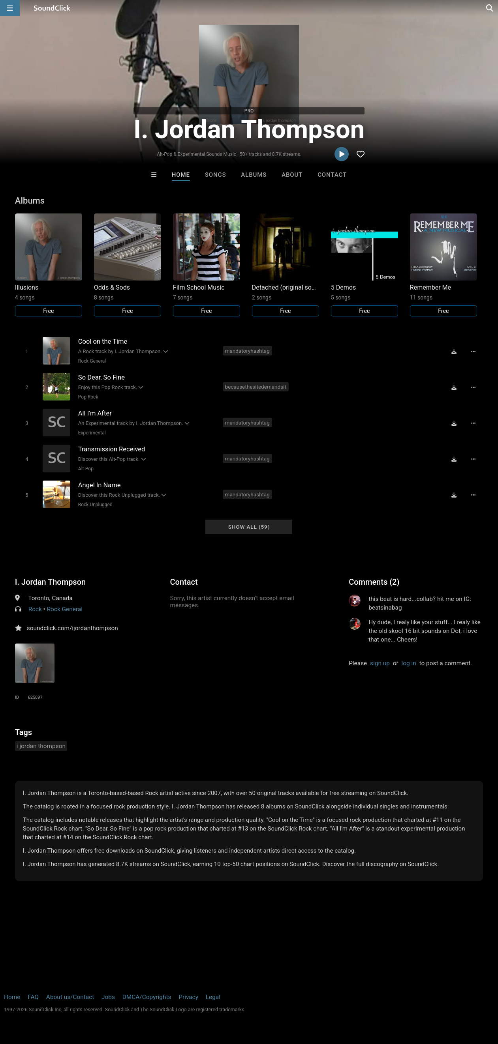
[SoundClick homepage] (52, 8)
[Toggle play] (26, 351)
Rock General (92, 361)
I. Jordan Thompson (50, 582)
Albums (254, 174)
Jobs (108, 997)
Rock (35, 609)
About (292, 174)
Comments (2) (374, 582)
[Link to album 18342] (206, 264)
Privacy (188, 997)
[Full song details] (473, 351)
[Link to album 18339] (443, 264)
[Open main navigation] (10, 8)
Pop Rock (88, 397)
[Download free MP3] (453, 351)
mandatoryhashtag (247, 351)
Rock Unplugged (95, 504)
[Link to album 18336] (285, 264)
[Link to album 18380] (48, 264)
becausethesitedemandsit (255, 387)
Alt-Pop (86, 468)
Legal (213, 997)
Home (181, 174)
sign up (380, 663)
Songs (215, 174)
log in (408, 663)
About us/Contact (70, 997)
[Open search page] (490, 8)
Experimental (92, 433)
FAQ (33, 997)
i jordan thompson (41, 746)
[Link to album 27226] (127, 264)
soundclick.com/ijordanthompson (72, 628)
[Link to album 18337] (364, 264)
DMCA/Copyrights (146, 997)
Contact (332, 174)
